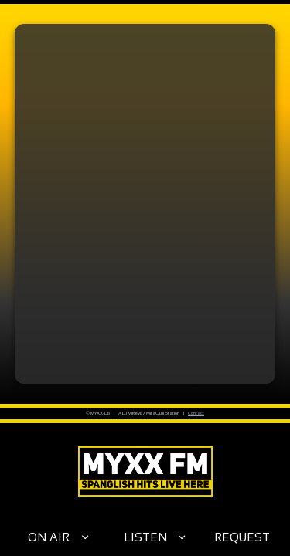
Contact (196, 413)
